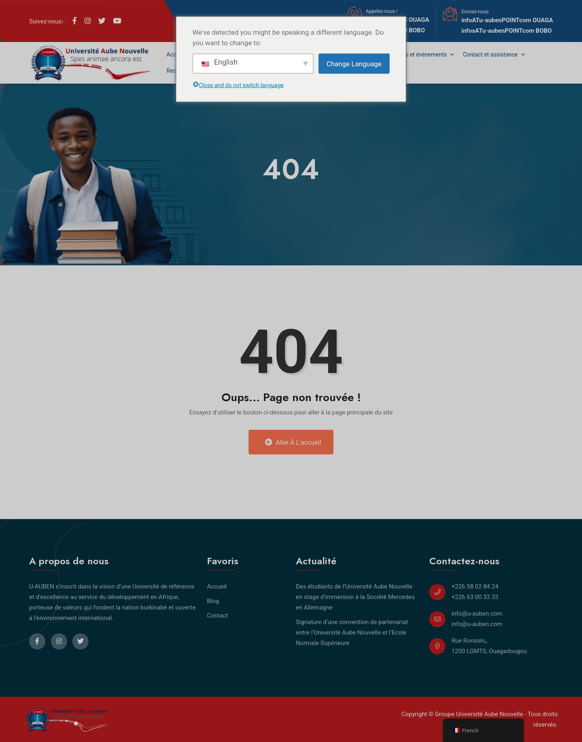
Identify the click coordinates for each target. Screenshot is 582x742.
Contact (217, 615)
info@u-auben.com (476, 613)
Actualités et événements (419, 54)
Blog (213, 601)
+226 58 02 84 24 (474, 586)
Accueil (217, 586)
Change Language (354, 63)
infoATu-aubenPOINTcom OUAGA (507, 20)
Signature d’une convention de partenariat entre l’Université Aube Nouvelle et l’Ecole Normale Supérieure (352, 632)
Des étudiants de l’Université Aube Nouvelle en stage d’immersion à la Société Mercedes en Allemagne (355, 597)
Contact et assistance (494, 54)
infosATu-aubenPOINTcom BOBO (506, 30)
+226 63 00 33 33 (474, 597)
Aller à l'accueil (293, 442)
